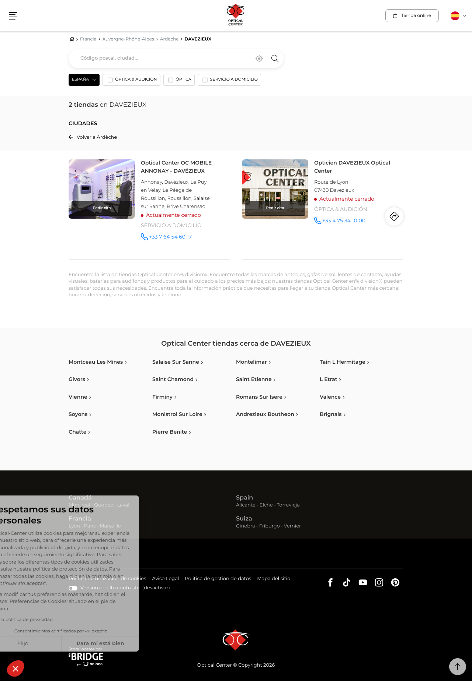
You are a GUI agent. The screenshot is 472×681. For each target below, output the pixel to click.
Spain (244, 498)
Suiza (244, 519)
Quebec (103, 505)
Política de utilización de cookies (107, 579)
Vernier (292, 526)
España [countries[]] (80, 80)
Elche (266, 505)
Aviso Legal (165, 579)
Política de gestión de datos (218, 579)
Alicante (246, 505)
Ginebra (245, 526)
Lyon (74, 526)
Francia (80, 519)
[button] (15, 668)
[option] (131, 81)
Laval (123, 505)
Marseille (110, 526)
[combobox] (176, 58)
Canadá (80, 498)
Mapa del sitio (273, 578)
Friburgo (269, 526)
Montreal (79, 505)
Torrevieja (288, 505)
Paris (90, 526)
